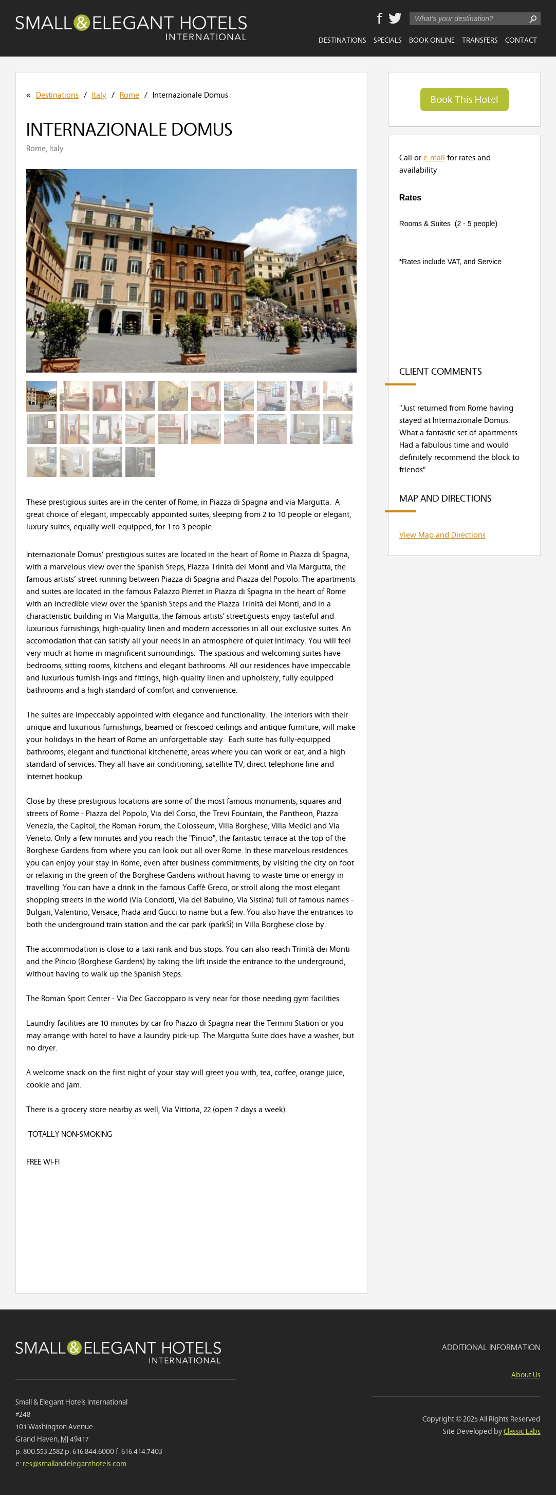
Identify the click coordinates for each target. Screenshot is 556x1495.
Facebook (379, 19)
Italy (99, 94)
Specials (388, 39)
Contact (521, 39)
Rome (129, 94)
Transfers (480, 39)
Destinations (342, 39)
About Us (526, 1374)
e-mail (434, 156)
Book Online (432, 39)
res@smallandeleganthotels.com (74, 1462)
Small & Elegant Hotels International (131, 27)
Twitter (394, 19)
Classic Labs (522, 1430)
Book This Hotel (464, 98)
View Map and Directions (442, 534)
